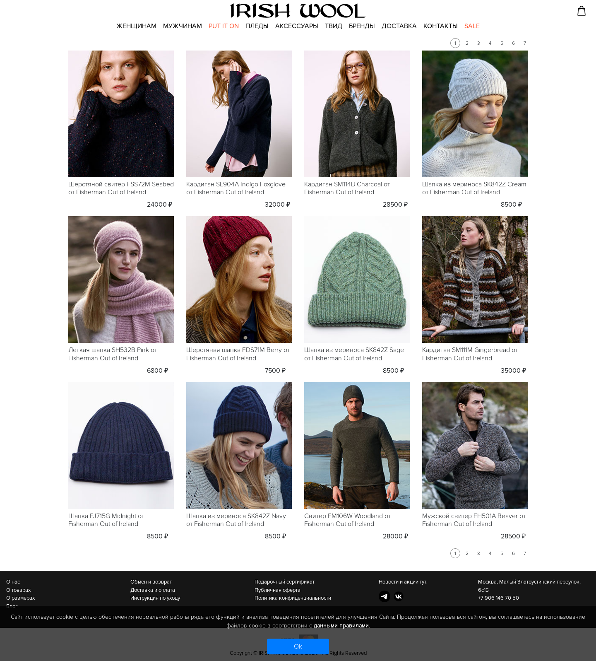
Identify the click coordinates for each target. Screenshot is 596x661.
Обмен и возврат (151, 582)
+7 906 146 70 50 (498, 598)
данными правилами (341, 625)
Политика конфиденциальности (293, 598)
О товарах (18, 590)
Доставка (399, 26)
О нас (13, 582)
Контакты (440, 26)
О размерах (20, 598)
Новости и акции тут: (403, 582)
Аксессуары (296, 26)
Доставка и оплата (152, 590)
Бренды (362, 26)
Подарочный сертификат (285, 582)
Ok (298, 646)
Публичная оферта (277, 590)
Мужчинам (182, 26)
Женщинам (136, 26)
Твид (333, 26)
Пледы (257, 26)
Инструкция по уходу (155, 598)
